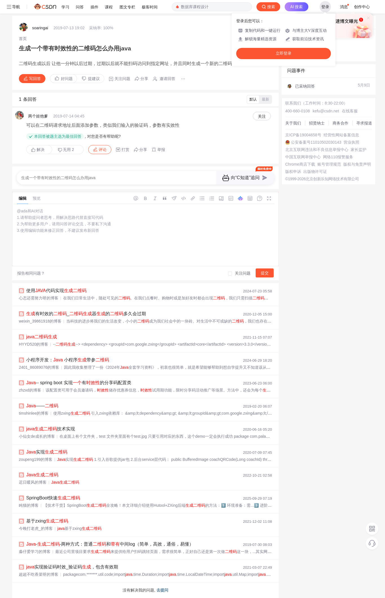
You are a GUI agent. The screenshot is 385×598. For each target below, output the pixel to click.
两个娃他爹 (38, 116)
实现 (46, 452)
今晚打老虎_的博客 (36, 528)
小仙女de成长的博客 (37, 436)
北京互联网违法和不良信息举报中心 (316, 149)
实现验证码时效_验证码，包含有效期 (72, 566)
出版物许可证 (315, 171)
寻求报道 (364, 123)
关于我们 (293, 123)
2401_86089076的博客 (39, 367)
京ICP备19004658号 (303, 135)
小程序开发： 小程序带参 (67, 359)
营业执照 (351, 142)
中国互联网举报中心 (303, 157)
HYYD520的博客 (33, 344)
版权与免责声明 (357, 164)
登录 (325, 7)
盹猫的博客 (29, 505)
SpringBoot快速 (53, 497)
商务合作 (340, 123)
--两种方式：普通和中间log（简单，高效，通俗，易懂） (110, 544)
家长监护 (358, 149)
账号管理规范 (329, 164)
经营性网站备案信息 (341, 135)
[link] (23, 38)
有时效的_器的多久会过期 (86, 313)
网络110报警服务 (338, 157)
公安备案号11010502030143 (316, 142)
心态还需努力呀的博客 (38, 298)
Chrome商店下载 (300, 164)
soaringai (40, 28)
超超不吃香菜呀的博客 (38, 574)
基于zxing (47, 521)
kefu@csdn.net (326, 111)
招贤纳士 (317, 123)
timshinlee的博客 (33, 413)
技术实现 (50, 428)
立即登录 (283, 53)
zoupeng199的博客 (35, 459)
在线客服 (350, 111)
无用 (66, 149)
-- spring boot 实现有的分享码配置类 (78, 382)
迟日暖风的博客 (33, 482)
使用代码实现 (56, 290)
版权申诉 (293, 171)
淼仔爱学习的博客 (34, 551)
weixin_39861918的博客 (40, 321)
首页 (23, 38)
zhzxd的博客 (30, 390)
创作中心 (362, 7)
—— (42, 405)
